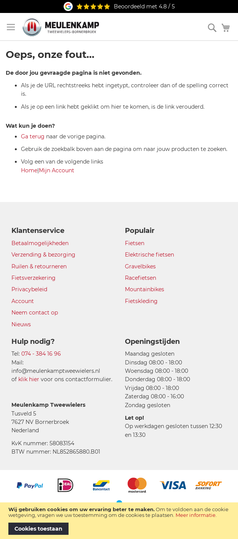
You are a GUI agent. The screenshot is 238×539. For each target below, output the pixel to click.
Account (22, 301)
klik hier (28, 379)
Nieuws (21, 324)
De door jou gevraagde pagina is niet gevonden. (74, 72)
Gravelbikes (140, 266)
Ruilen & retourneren (39, 266)
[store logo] (60, 26)
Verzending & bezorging (43, 254)
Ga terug (33, 136)
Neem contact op (34, 312)
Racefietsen (140, 277)
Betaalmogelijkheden (40, 243)
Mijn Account (56, 170)
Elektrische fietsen (149, 254)
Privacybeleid (29, 289)
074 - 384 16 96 (41, 353)
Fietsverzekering (33, 277)
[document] (119, 521)
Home (29, 170)
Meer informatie (196, 515)
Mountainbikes (144, 289)
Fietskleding (141, 301)
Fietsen (134, 243)
